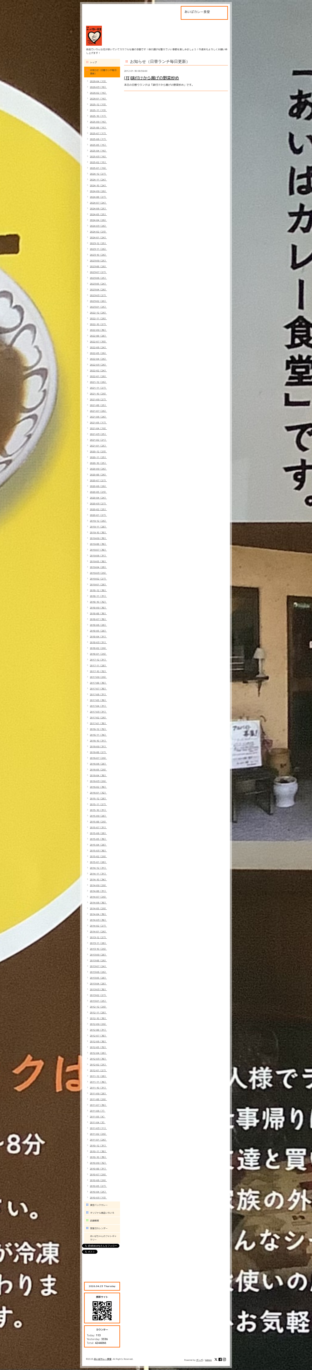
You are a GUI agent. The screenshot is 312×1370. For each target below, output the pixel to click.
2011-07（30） (98, 1105)
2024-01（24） (98, 237)
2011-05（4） (97, 1116)
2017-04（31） (98, 706)
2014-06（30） (98, 902)
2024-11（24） (98, 179)
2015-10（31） (98, 810)
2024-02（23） (98, 231)
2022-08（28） (98, 335)
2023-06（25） (98, 278)
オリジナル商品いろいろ (102, 1212)
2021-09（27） (98, 399)
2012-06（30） (98, 1041)
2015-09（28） (98, 816)
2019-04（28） (98, 567)
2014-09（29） (98, 885)
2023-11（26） (98, 249)
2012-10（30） (98, 1018)
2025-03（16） (98, 156)
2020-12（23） (98, 451)
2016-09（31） (98, 746)
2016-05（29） (98, 769)
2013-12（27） (98, 937)
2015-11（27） (98, 804)
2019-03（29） (98, 573)
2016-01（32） (98, 792)
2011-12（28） (98, 1076)
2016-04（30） (98, 775)
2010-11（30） (98, 1151)
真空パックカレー (99, 1205)
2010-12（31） (98, 1145)
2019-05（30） (98, 561)
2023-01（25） (98, 307)
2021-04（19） (98, 428)
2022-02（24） (98, 370)
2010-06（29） (98, 1180)
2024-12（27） (98, 174)
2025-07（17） (98, 133)
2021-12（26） (98, 382)
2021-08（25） (98, 405)
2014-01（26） (98, 931)
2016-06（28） (98, 763)
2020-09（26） (98, 468)
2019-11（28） (98, 526)
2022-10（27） (98, 324)
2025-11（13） (98, 110)
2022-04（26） (98, 359)
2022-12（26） (98, 312)
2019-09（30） (98, 538)
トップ (93, 62)
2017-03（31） (98, 711)
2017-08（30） (98, 683)
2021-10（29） (98, 393)
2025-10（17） (98, 116)
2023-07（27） (98, 272)
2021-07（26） (98, 411)
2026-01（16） (98, 98)
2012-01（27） (98, 1070)
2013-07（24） (98, 966)
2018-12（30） (98, 590)
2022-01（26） (98, 376)
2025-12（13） (98, 104)
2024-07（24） (98, 202)
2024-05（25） (98, 214)
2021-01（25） (98, 445)
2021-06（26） (98, 416)
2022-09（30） (98, 330)
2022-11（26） (98, 318)
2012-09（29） (98, 1024)
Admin (208, 1360)
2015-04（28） (98, 844)
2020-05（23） (98, 492)
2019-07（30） (98, 549)
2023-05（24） (98, 283)
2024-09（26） (98, 191)
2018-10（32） (98, 602)
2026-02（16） (98, 93)
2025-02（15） (98, 162)
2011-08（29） (98, 1099)
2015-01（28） (98, 862)
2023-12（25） (98, 243)
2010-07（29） (98, 1174)
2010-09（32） (98, 1163)
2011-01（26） (98, 1139)
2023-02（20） (98, 301)
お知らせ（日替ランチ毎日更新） (103, 72)
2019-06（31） (98, 555)
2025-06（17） (98, 139)
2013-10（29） (98, 949)
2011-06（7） (97, 1111)
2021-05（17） (98, 422)
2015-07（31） (98, 827)
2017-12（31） (98, 659)
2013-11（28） (98, 943)
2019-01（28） (98, 584)
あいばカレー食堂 (102, 1359)
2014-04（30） (98, 914)
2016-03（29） (98, 781)
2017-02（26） (98, 717)
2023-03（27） (98, 295)
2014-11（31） (98, 873)
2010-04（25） (98, 1191)
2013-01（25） (98, 1001)
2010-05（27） (98, 1186)
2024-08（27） (98, 197)
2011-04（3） (97, 1122)
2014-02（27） (98, 925)
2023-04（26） (98, 289)
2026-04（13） (98, 81)
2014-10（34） (98, 879)
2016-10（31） (98, 740)
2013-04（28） (98, 983)
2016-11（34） (98, 735)
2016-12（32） (98, 729)
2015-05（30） (98, 839)
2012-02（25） (98, 1064)
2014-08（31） (98, 891)
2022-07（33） (98, 341)
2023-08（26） (98, 266)
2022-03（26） (98, 364)
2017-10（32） (98, 671)
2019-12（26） (98, 521)
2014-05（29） (98, 908)
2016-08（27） (98, 752)
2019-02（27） (98, 578)
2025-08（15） (98, 127)
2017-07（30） (98, 688)
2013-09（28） (98, 954)
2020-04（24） (98, 497)
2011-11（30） (98, 1082)
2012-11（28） (98, 1012)
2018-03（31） (98, 642)
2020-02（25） (98, 509)
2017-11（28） (98, 665)
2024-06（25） (98, 208)
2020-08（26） (98, 474)
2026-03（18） (98, 87)
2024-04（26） (98, 220)
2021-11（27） (98, 388)
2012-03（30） (98, 1058)
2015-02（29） (98, 856)
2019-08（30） (98, 544)
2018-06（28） (98, 625)
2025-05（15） (98, 145)
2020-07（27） (98, 480)
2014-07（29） (98, 897)
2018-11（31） (98, 596)
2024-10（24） (98, 185)
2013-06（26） (98, 972)
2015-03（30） (98, 850)
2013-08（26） (98, 960)
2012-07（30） (98, 1035)
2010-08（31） (98, 1168)
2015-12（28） (98, 798)
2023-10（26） (98, 254)
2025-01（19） (98, 168)
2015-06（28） (98, 833)
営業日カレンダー (99, 1228)
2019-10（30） (98, 532)
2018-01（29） (98, 654)
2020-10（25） (98, 463)
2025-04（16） (98, 150)
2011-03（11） (98, 1128)
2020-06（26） (98, 486)
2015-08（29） (98, 821)
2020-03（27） (98, 503)
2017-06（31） (98, 694)
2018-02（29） (98, 648)
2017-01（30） (98, 723)
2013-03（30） (98, 989)
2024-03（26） (98, 226)
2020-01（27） (98, 515)
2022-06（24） (98, 347)
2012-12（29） (98, 1006)
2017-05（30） (98, 700)
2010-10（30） (98, 1157)
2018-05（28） (98, 630)
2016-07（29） (98, 758)
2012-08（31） (98, 1030)
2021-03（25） (98, 434)
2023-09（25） (98, 260)
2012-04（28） (98, 1053)
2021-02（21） (98, 440)
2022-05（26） (98, 353)
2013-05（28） (98, 977)
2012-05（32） (98, 1047)
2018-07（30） (98, 619)
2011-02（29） (98, 1134)
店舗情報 (94, 1220)
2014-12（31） (98, 868)
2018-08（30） (98, 613)
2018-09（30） (98, 607)
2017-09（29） (98, 677)
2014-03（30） (98, 920)
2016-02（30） (98, 787)
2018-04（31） (98, 636)
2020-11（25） (98, 457)
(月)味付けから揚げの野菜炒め (151, 78)
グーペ (199, 1360)
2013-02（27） (98, 995)
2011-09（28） (98, 1093)
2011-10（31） (98, 1087)
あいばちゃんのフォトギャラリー (103, 1238)
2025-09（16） (98, 121)
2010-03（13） (98, 1197)
